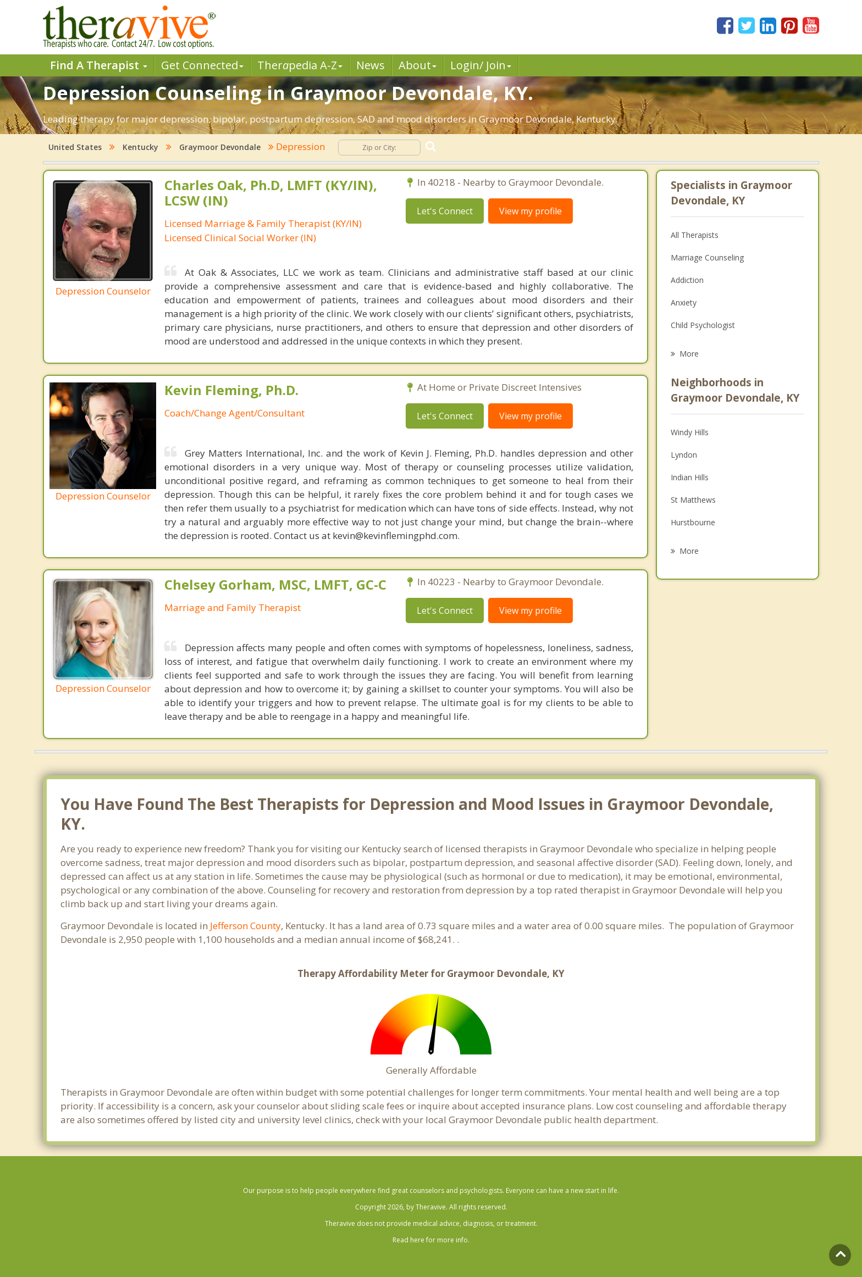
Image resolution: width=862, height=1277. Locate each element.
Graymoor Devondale (220, 147)
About (417, 65)
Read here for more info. (431, 1240)
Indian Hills (690, 477)
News (370, 65)
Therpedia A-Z (299, 65)
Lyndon (684, 454)
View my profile (530, 211)
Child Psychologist (703, 325)
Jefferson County (245, 925)
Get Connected (202, 65)
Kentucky (140, 147)
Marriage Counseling (707, 257)
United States (75, 147)
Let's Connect (445, 211)
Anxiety (684, 302)
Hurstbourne (693, 522)
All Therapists (695, 235)
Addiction (687, 280)
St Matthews (693, 500)
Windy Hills (690, 432)
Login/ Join (480, 65)
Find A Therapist (98, 65)
